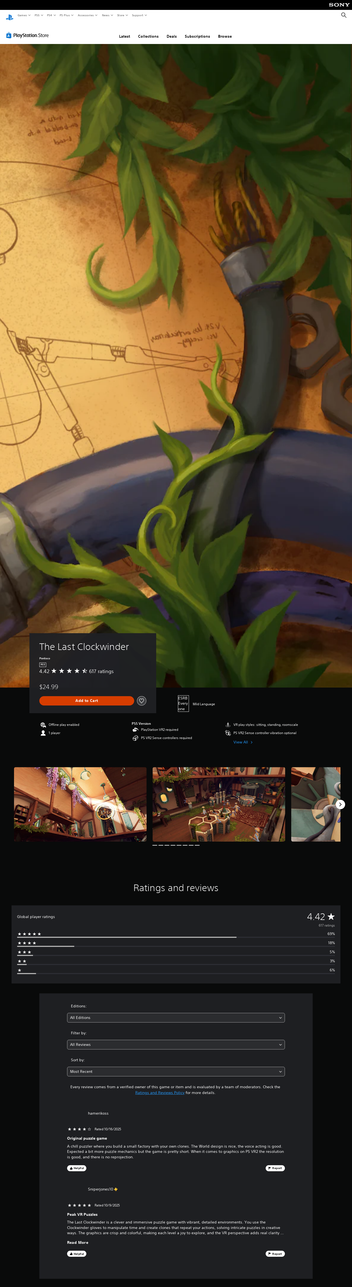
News (105, 15)
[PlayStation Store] (28, 30)
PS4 (49, 15)
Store (120, 15)
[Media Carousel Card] (80, 799)
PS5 (37, 15)
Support (137, 15)
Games (22, 15)
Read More (78, 1237)
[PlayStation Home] (9, 15)
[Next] (340, 799)
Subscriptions (197, 31)
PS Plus (65, 15)
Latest (124, 31)
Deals (172, 31)
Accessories (86, 15)
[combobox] (176, 1012)
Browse (225, 31)
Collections (148, 31)
